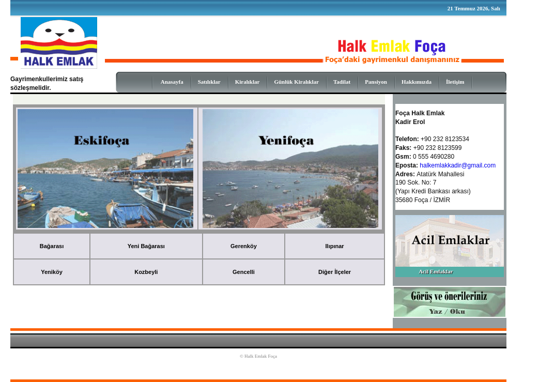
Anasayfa (172, 82)
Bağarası (52, 246)
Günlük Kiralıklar (296, 82)
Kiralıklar (247, 82)
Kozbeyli (146, 272)
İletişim (455, 82)
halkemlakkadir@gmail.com (458, 165)
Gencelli (244, 272)
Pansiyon (376, 82)
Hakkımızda (417, 82)
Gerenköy (243, 246)
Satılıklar (209, 82)
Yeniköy (52, 272)
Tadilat (341, 82)
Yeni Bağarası (146, 246)
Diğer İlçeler (334, 272)
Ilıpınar (335, 246)
